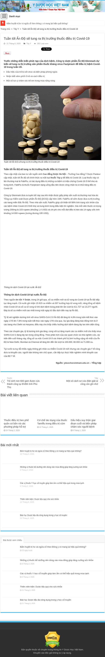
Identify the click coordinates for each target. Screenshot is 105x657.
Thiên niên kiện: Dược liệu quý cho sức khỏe (39, 499)
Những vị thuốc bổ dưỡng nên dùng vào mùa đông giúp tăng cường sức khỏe (53, 467)
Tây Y (16, 29)
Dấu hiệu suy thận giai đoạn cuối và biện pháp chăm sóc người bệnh (84, 423)
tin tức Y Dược (23, 299)
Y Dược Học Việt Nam (72, 649)
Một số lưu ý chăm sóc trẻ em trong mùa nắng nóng (30, 80)
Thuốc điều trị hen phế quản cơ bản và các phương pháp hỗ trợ (16, 423)
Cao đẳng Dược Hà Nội (54, 174)
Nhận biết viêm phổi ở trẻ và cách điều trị (25, 76)
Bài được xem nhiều (12, 540)
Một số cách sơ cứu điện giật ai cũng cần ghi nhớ (81, 381)
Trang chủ (5, 29)
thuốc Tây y (56, 177)
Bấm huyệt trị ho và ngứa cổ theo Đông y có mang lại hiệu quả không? (37, 23)
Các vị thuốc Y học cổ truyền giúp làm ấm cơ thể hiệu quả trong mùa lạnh (52, 483)
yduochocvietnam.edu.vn (76, 363)
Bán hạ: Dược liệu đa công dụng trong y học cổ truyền (43, 515)
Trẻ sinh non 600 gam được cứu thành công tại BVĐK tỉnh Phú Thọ (23, 382)
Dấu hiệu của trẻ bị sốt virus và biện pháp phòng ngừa (31, 72)
